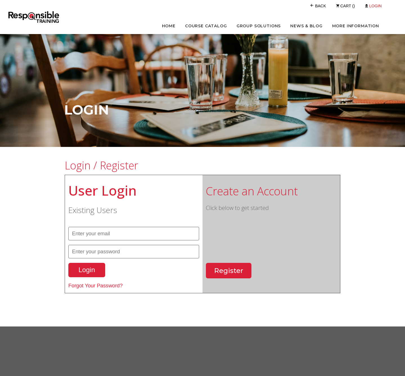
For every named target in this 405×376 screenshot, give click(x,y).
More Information (355, 25)
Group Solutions (259, 25)
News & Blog (306, 25)
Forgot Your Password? (95, 285)
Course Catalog (206, 25)
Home (169, 25)
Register (228, 271)
